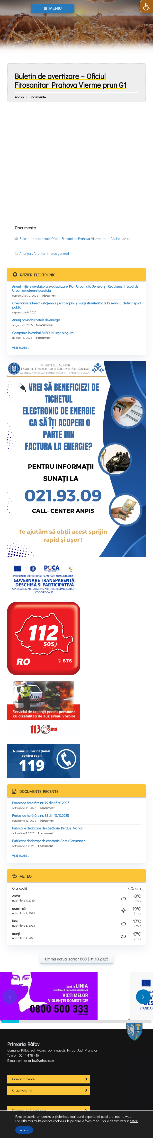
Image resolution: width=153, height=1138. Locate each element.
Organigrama (22, 1090)
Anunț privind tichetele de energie (36, 320)
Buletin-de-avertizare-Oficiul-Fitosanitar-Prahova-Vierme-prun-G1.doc (70, 238)
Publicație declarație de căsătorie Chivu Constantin (48, 840)
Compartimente (23, 1079)
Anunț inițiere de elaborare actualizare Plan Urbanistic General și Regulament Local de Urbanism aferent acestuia (75, 288)
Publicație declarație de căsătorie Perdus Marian (47, 828)
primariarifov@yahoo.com (36, 1060)
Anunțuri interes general (51, 253)
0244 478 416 (29, 1055)
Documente (37, 97)
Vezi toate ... (20, 347)
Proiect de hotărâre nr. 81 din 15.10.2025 (40, 815)
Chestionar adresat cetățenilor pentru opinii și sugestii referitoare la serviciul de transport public (76, 305)
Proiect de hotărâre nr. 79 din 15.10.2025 (40, 802)
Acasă (19, 97)
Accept (24, 1130)
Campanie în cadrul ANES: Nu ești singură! (43, 332)
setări (134, 1121)
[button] (146, 6)
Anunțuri (25, 253)
